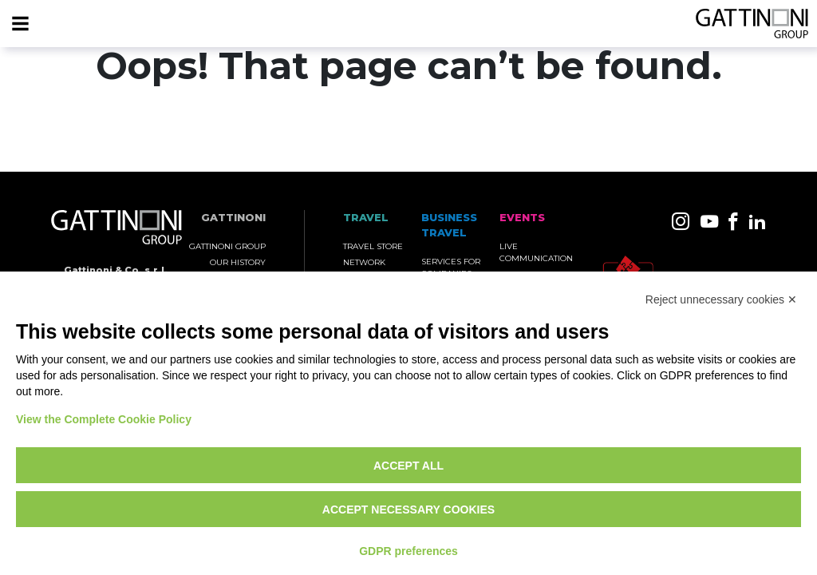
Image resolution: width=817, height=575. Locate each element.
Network (364, 262)
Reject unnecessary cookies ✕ (721, 299)
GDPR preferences (408, 551)
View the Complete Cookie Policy (103, 419)
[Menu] (20, 24)
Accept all (408, 465)
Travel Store (373, 246)
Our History (238, 262)
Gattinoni (233, 218)
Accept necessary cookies (408, 509)
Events (522, 218)
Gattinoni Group (227, 246)
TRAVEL (366, 218)
